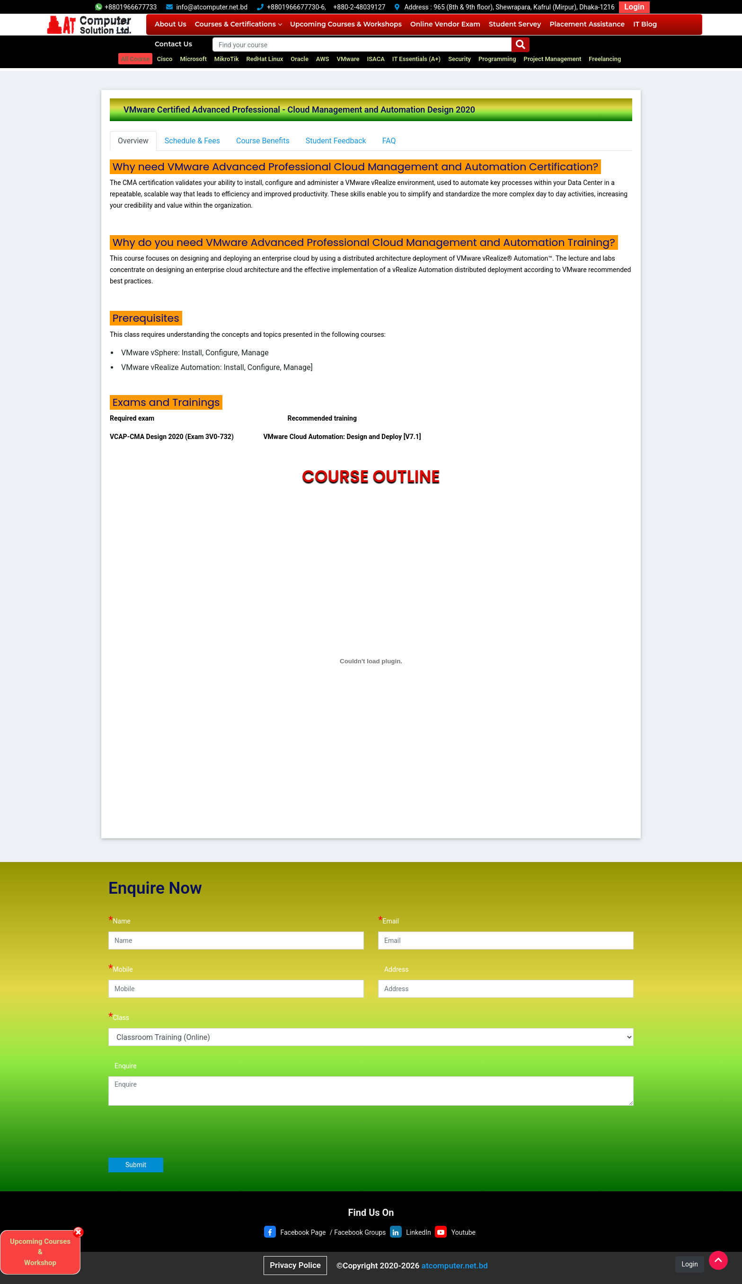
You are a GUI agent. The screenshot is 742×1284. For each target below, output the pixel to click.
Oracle (300, 58)
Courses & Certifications (238, 24)
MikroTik (226, 58)
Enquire (122, 1065)
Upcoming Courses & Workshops (346, 24)
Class (118, 1016)
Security (459, 58)
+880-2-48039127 (359, 7)
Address (393, 968)
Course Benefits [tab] (263, 140)
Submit (135, 1165)
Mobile (120, 968)
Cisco (165, 58)
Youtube (463, 1232)
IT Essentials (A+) (416, 58)
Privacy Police (295, 1265)
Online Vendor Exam (445, 24)
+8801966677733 (126, 7)
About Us (170, 24)
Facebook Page (303, 1232)
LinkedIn (418, 1232)
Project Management (553, 58)
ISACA (375, 58)
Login (634, 6)
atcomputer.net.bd (455, 1265)
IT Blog (645, 24)
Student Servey (515, 24)
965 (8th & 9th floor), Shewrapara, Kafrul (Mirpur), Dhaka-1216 (524, 7)
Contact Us (173, 44)
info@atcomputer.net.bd (211, 7)
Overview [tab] (133, 140)
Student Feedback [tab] (336, 140)
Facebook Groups (360, 1232)
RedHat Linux (265, 58)
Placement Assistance (587, 24)
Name (119, 920)
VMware (348, 58)
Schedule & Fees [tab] (192, 140)
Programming (497, 58)
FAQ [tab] (389, 140)
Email (388, 920)
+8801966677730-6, (296, 7)
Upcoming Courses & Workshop (40, 1252)
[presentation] (180, 1131)
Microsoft (193, 58)
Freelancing (605, 58)
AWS (322, 58)
